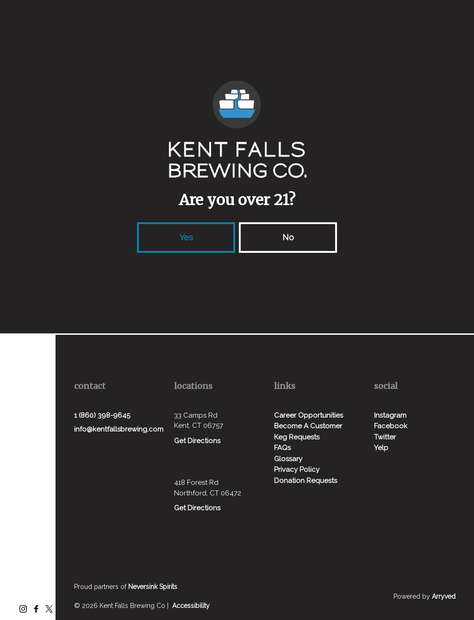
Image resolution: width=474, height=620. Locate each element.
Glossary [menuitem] (288, 459)
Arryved (443, 596)
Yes (186, 237)
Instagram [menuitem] (390, 415)
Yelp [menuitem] (381, 448)
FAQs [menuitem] (282, 448)
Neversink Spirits (152, 586)
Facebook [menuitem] (390, 426)
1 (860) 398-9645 (102, 415)
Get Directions (197, 441)
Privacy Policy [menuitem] (296, 469)
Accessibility (191, 605)
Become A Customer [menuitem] (308, 426)
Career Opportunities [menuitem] (308, 415)
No (288, 237)
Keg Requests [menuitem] (296, 437)
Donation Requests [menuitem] (305, 480)
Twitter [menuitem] (385, 437)
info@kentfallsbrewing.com (118, 429)
